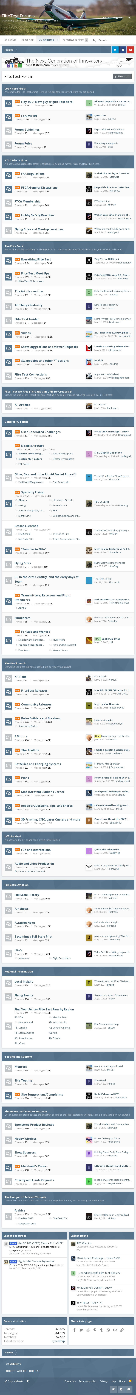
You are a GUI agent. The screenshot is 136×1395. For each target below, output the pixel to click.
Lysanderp (58, 1341)
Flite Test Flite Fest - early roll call (111, 1214)
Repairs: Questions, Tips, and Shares (47, 806)
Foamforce (115, 552)
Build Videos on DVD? (107, 1094)
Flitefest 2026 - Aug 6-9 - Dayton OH (115, 275)
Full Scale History (27, 895)
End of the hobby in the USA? (111, 173)
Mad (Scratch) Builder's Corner (42, 792)
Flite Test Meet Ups (35, 273)
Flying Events (24, 995)
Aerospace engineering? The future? (114, 936)
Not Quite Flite (24, 539)
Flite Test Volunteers (29, 281)
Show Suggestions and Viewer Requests (49, 347)
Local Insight (24, 981)
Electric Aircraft (32, 446)
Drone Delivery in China (107, 1138)
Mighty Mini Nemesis (106, 704)
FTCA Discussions (16, 160)
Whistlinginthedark (119, 377)
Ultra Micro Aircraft (61, 500)
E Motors (21, 736)
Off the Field (13, 836)
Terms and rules (88, 1381)
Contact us (70, 1381)
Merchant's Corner (34, 1166)
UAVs (18, 950)
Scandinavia (25, 1038)
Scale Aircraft (58, 505)
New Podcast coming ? (106, 304)
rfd (111, 642)
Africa (21, 1043)
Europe (57, 1038)
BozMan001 (116, 822)
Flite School (22, 533)
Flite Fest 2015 (24, 1218)
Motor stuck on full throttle (111, 736)
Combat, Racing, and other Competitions (65, 515)
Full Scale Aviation (17, 885)
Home (12, 40)
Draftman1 (115, 322)
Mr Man (112, 204)
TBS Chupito (101, 501)
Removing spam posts (106, 143)
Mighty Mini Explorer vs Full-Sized (114, 549)
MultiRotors (57, 639)
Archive (20, 1210)
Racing (20, 505)
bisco (110, 146)
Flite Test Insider (27, 319)
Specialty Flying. (32, 492)
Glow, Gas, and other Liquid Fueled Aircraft (45, 474)
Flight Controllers (60, 958)
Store (29, 40)
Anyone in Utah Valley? (106, 374)
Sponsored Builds (26, 726)
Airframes (22, 958)
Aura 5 (20, 607)
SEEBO (111, 1027)
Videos (26, 333)
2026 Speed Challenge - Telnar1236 (114, 791)
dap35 (121, 794)
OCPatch (113, 294)
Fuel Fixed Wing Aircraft (29, 482)
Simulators (22, 618)
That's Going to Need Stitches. (65, 539)
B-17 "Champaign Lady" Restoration (113, 894)
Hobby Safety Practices (37, 215)
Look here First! (15, 88)
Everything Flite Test (36, 259)
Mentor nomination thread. (108, 1066)
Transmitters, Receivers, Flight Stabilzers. (30, 644)
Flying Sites (23, 563)
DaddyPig (115, 852)
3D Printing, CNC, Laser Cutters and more (50, 819)
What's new (75, 40)
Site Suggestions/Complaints (42, 1094)
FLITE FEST (34, 1370)
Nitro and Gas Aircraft (62, 644)
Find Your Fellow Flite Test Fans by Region (44, 1009)
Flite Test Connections (31, 374)
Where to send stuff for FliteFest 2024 (114, 981)
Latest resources (15, 1235)
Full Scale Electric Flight (106, 922)
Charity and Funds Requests (34, 1180)
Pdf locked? (100, 676)
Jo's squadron (126, 336)
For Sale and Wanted (35, 632)
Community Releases (36, 704)
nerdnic (114, 363)
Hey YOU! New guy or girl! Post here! (47, 102)
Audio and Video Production (34, 864)
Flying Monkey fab (119, 602)
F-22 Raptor (100, 404)
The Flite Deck (14, 246)
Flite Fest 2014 (58, 1218)
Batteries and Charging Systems (38, 764)
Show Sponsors (25, 1152)
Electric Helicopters (61, 453)
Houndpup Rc (115, 132)
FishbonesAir (125, 262)
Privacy (104, 1381)
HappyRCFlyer (115, 723)
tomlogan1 (113, 232)
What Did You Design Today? (111, 431)
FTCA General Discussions (39, 188)
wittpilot (113, 898)
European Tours (25, 1223)
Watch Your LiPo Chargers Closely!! (114, 214)
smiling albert (127, 456)
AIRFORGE (115, 190)
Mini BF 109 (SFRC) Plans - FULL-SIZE (114, 690)
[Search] (116, 40)
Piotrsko (112, 621)
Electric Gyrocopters (61, 458)
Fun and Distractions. (36, 850)
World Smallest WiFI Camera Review (113, 1124)
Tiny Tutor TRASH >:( (106, 259)
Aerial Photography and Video (30, 510)
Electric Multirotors (28, 458)
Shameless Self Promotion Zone (26, 1111)
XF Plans (20, 677)
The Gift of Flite (59, 533)
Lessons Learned (26, 526)
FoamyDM (113, 868)
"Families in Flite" (33, 549)
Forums (48, 40)
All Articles (22, 405)
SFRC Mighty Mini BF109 (108, 452)
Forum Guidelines (27, 129)
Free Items (22, 650)
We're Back (100, 1080)
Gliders (21, 500)
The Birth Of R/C (102, 578)
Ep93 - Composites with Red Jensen (113, 865)
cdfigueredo (114, 350)
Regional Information (19, 971)
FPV (53, 510)
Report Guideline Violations (109, 129)
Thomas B (114, 479)
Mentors (21, 1067)
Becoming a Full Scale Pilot (34, 936)
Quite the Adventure (106, 849)
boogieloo (114, 1141)
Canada (22, 1027)
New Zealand (24, 1022)
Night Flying (22, 515)
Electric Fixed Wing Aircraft (30, 453)
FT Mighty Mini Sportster (107, 763)
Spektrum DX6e (107, 638)
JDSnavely (115, 939)
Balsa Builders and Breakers (41, 718)
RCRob (121, 105)
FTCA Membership (28, 201)
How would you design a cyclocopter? (114, 291)
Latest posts (79, 1235)
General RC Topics (17, 421)
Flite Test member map (106, 1024)
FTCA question (102, 201)
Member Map (58, 1017)
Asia (55, 1032)
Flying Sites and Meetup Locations (39, 229)
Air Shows (22, 909)
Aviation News (25, 922)
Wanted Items (58, 650)
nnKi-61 (98, 360)
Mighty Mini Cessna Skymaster (31, 1261)
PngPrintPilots (115, 1183)
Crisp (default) (13, 1381)
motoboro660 (117, 707)
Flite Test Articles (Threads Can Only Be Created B (38, 391)
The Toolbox (30, 750)
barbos (113, 1155)
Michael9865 (115, 753)
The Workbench (15, 663)
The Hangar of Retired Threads (25, 1197)
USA (20, 1017)
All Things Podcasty (28, 305)
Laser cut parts (103, 720)
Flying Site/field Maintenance (109, 562)
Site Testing (23, 1080)
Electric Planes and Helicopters (30, 639)
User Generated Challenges (41, 432)
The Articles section (29, 291)
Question (100, 115)
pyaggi (110, 984)
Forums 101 (29, 116)
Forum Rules (23, 143)
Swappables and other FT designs (45, 361)
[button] (57, 39)
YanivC (113, 679)
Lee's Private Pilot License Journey (112, 318)
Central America (61, 1027)
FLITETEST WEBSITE (16, 1370)
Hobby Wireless (25, 1138)
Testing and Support (18, 1056)
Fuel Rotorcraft (59, 482)
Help (113, 1381)
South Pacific (60, 1022)
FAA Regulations (32, 174)
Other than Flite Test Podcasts (32, 871)
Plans (25, 778)
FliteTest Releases (34, 691)
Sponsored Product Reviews (34, 1125)
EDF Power (22, 464)
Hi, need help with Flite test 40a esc (98, 1273)
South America (26, 1032)
